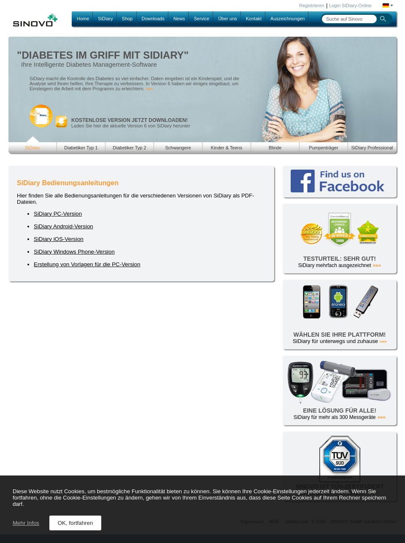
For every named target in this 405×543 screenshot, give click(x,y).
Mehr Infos (26, 523)
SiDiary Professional (372, 147)
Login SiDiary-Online (350, 5)
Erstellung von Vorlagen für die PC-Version (87, 264)
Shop (127, 18)
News (179, 18)
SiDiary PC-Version (58, 214)
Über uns (227, 18)
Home (83, 18)
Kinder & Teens (226, 147)
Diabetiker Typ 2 (129, 147)
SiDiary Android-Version (63, 226)
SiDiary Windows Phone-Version (74, 252)
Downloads (153, 18)
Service (201, 18)
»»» (149, 88)
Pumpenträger (323, 147)
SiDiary (105, 18)
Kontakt (254, 18)
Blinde (275, 147)
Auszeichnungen (287, 18)
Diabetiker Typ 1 (80, 147)
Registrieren (311, 5)
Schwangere (178, 147)
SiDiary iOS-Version (59, 239)
